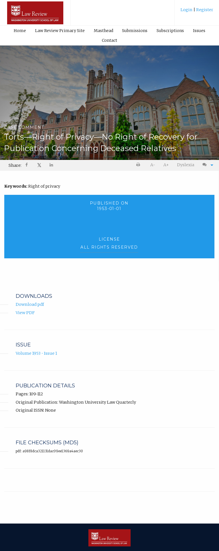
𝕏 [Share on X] (39, 165)
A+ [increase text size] (166, 164)
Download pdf (30, 304)
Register (204, 9)
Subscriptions (170, 30)
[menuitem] (197, 12)
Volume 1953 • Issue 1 (36, 353)
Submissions (134, 30)
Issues (199, 30)
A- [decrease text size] (152, 164)
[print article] (139, 165)
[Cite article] (206, 165)
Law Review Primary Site (60, 30)
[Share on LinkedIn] (51, 165)
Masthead (103, 30)
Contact (109, 40)
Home (20, 30)
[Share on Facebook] (27, 165)
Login (187, 9)
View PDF (25, 312)
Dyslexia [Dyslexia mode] (185, 164)
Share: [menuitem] (15, 165)
